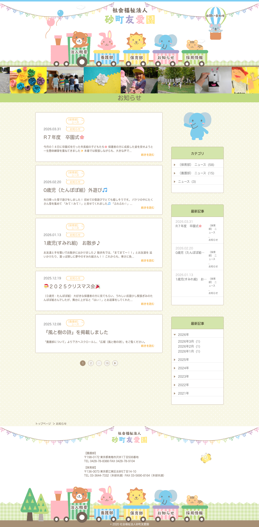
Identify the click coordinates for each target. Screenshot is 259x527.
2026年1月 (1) (189, 351)
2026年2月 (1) (189, 346)
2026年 (183, 334)
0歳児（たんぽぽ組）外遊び (75, 190)
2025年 (183, 359)
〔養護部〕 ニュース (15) (196, 173)
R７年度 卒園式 (64, 137)
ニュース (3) (187, 181)
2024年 (183, 367)
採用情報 (194, 48)
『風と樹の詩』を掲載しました (76, 332)
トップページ (43, 423)
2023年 (183, 376)
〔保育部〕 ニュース (75, 120)
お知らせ (165, 48)
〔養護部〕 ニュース (75, 322)
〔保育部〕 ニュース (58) (196, 164)
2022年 (183, 384)
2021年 (183, 393)
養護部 (107, 48)
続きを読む (147, 154)
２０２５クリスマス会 (72, 286)
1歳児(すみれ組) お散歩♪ (72, 243)
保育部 (136, 48)
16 (107, 363)
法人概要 (71, 48)
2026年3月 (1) (189, 341)
